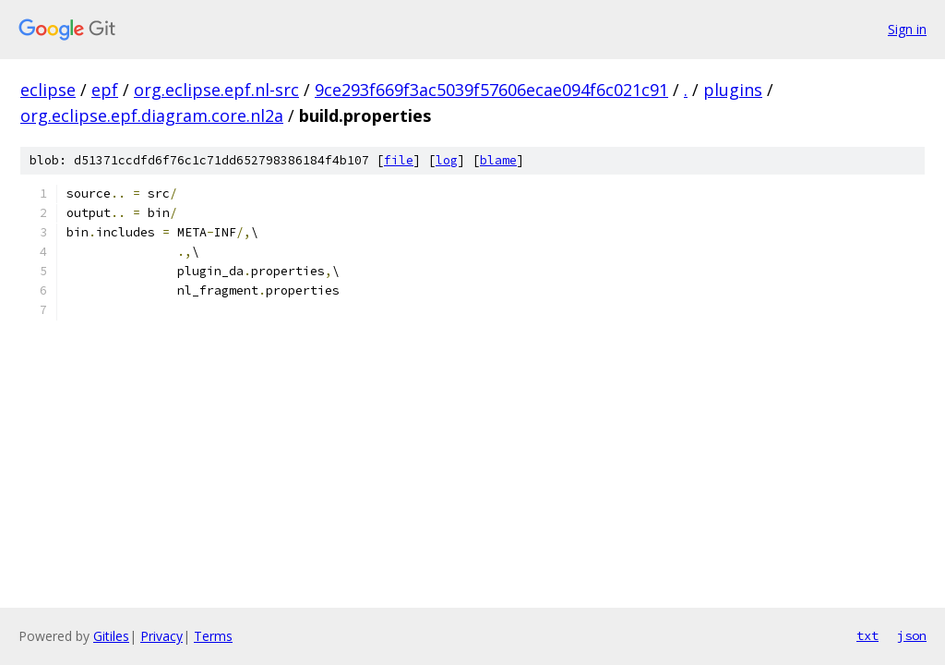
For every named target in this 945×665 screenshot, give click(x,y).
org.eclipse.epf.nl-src (216, 90)
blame (498, 160)
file (398, 160)
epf (104, 90)
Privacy (161, 636)
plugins (732, 90)
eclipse (48, 90)
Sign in (907, 29)
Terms (213, 636)
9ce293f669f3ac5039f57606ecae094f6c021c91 (491, 90)
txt (867, 635)
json (912, 635)
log (447, 160)
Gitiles (111, 636)
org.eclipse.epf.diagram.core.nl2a (151, 115)
